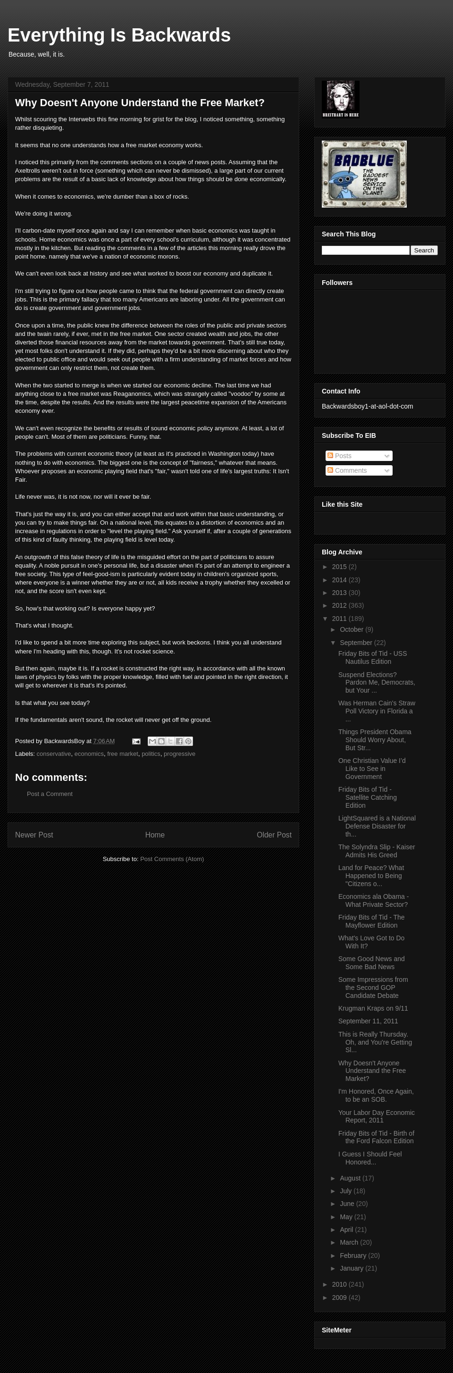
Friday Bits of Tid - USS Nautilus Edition (372, 657)
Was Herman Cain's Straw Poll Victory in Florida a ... (376, 711)
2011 (340, 618)
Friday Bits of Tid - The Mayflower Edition (371, 921)
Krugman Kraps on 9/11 (373, 1008)
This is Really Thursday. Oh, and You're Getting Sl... (375, 1042)
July (346, 1191)
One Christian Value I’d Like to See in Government (372, 768)
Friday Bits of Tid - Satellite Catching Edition (367, 797)
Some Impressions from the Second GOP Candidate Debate (373, 987)
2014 (340, 580)
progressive (179, 753)
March (350, 1242)
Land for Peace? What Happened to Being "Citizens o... (371, 875)
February (354, 1255)
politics (151, 753)
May (347, 1217)
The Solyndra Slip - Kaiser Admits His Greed (376, 851)
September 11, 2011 (368, 1021)
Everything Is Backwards (119, 35)
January (352, 1268)
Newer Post (34, 835)
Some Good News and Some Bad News (371, 963)
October (352, 629)
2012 (340, 605)
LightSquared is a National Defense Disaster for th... (377, 826)
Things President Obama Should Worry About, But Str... (374, 740)
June (348, 1203)
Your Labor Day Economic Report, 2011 (376, 1116)
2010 (340, 1284)
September (357, 642)
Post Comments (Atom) (172, 858)
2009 (340, 1297)
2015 (340, 566)
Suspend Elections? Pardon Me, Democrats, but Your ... (376, 683)
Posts (339, 456)
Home (155, 835)
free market (122, 753)
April (347, 1229)
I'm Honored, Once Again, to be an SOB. (376, 1095)
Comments (347, 470)
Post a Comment (50, 793)
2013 (340, 592)
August (351, 1178)
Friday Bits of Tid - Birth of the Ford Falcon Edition (376, 1137)
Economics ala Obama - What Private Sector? (373, 900)
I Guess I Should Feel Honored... (370, 1158)
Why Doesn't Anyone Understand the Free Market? (372, 1071)
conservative (54, 753)
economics (89, 753)
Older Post (274, 835)
